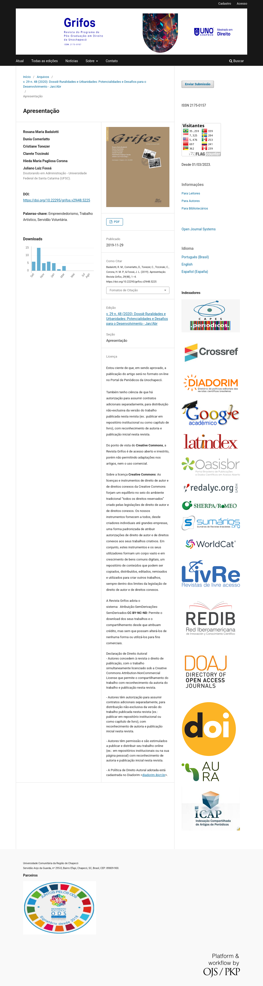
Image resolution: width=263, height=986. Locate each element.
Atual (20, 61)
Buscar (236, 61)
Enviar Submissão (197, 84)
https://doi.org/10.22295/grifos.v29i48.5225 (56, 200)
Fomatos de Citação (124, 290)
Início (27, 77)
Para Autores (191, 201)
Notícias (71, 61)
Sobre (90, 61)
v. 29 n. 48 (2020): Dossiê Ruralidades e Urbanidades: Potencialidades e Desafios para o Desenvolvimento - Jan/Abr (84, 84)
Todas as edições (44, 61)
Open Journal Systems (199, 229)
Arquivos (43, 77)
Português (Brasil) (195, 257)
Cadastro (224, 3)
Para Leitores (191, 193)
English (187, 264)
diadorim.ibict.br (153, 775)
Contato (112, 61)
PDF (116, 222)
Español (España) (195, 272)
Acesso (242, 3)
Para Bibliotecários (195, 208)
